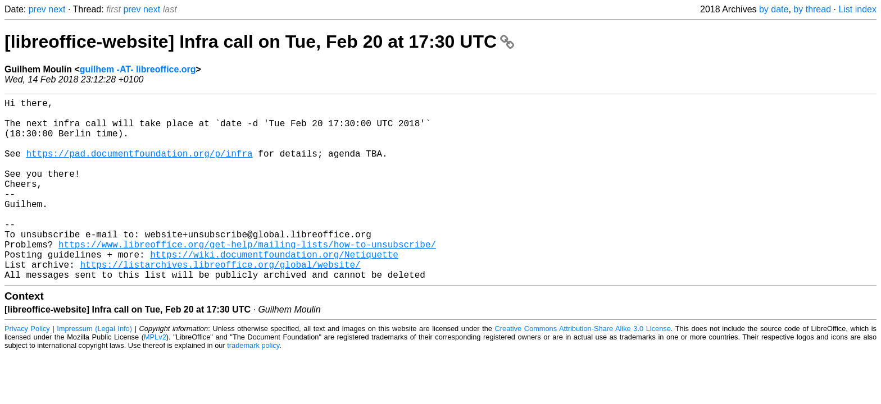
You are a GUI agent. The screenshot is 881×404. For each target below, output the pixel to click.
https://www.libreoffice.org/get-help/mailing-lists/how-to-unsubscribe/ (247, 278)
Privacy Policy (27, 369)
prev (37, 9)
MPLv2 (155, 377)
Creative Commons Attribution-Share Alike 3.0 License (583, 369)
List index (857, 9)
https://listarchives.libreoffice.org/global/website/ (220, 302)
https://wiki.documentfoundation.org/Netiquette (274, 290)
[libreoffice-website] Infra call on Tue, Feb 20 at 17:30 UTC (259, 41)
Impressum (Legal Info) (94, 369)
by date (773, 9)
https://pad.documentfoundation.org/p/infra (139, 166)
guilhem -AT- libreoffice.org (138, 69)
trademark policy (253, 386)
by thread (812, 9)
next (56, 9)
